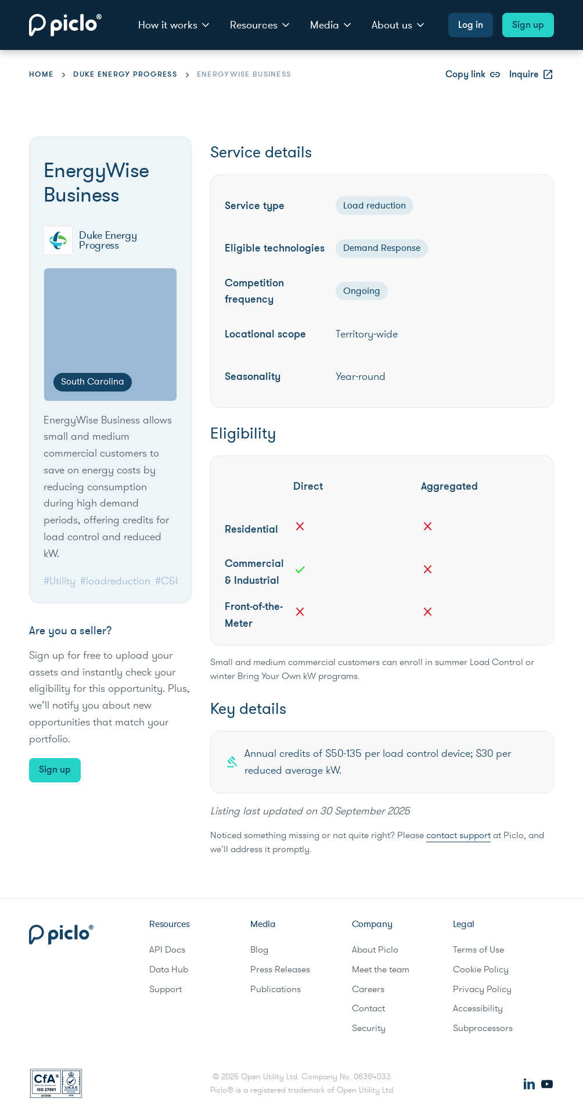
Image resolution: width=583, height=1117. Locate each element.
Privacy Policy (482, 989)
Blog (259, 949)
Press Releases (280, 969)
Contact (368, 1008)
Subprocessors (483, 1028)
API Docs (167, 949)
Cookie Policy (481, 969)
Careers (368, 989)
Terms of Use (478, 949)
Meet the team (380, 969)
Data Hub (168, 969)
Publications (275, 989)
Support (165, 989)
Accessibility (478, 1008)
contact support (458, 835)
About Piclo (375, 949)
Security (369, 1028)
